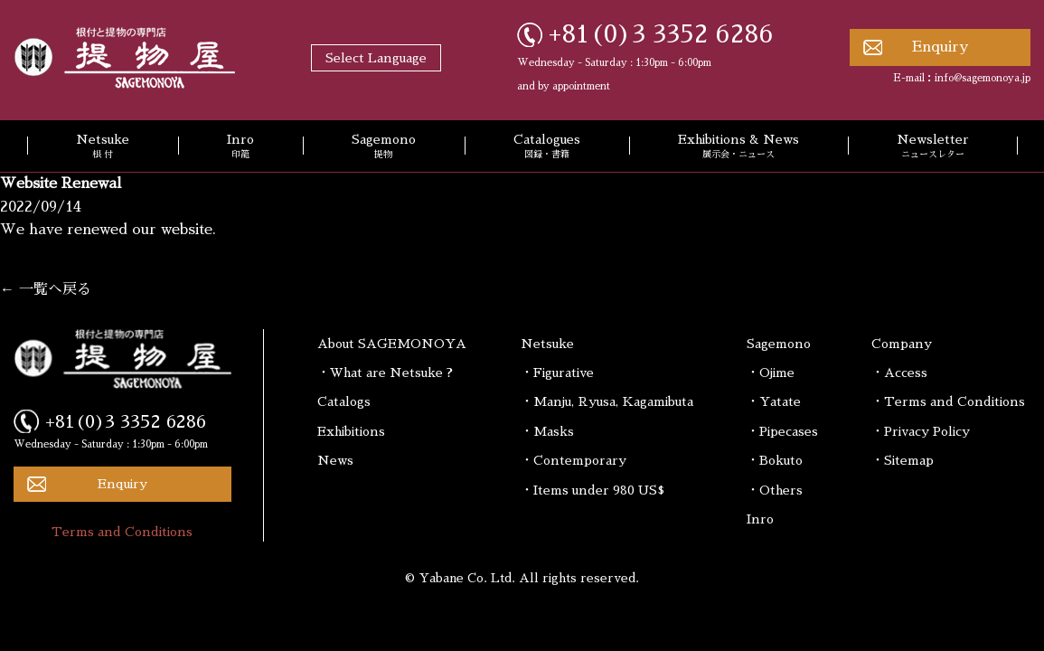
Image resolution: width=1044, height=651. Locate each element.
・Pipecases (782, 431)
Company (901, 343)
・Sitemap (902, 460)
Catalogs (344, 401)
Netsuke (102, 147)
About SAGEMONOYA (391, 343)
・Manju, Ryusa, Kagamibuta (607, 401)
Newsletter (933, 147)
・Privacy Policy (920, 431)
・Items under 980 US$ (592, 490)
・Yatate (774, 401)
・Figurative (557, 372)
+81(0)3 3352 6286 (661, 34)
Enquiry (940, 47)
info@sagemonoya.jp (982, 78)
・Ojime (771, 372)
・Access (899, 372)
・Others (775, 490)
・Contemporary (573, 460)
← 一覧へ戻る (45, 289)
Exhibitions (351, 431)
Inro (240, 147)
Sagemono (384, 147)
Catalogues (546, 147)
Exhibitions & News (738, 147)
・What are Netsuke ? (385, 372)
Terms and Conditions (122, 531)
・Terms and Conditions (948, 401)
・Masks (547, 431)
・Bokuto (775, 460)
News (335, 460)
